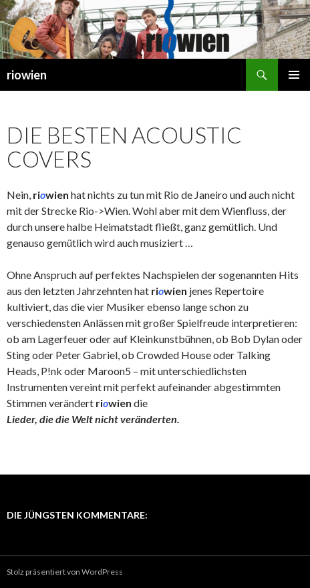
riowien (27, 74)
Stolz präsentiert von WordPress (65, 572)
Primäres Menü (294, 75)
